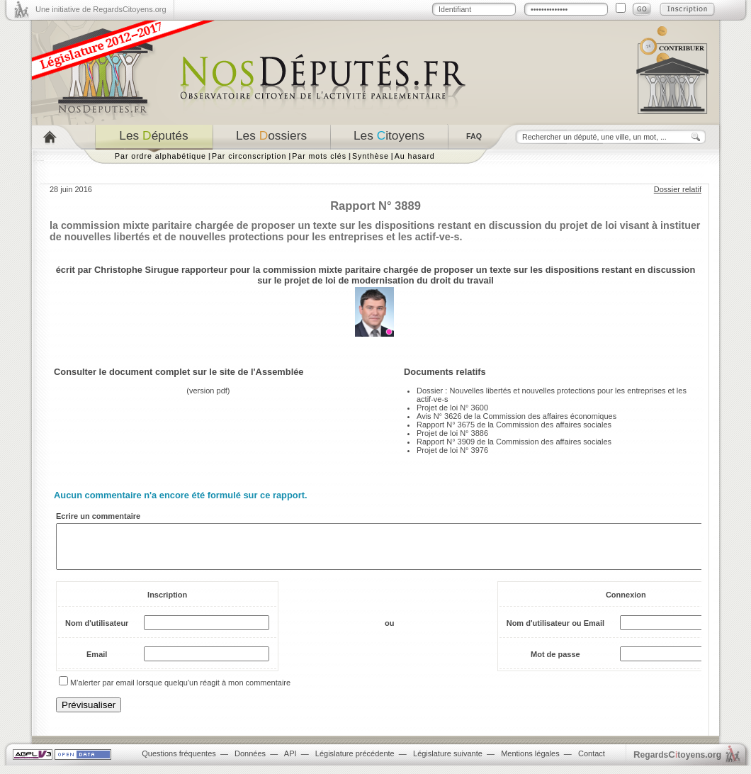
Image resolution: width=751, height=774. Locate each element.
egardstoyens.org (677, 763)
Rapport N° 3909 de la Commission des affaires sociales (514, 441)
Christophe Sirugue (136, 269)
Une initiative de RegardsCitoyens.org (100, 9)
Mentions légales (530, 762)
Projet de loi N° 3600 (452, 407)
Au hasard (415, 156)
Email (96, 662)
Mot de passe (555, 662)
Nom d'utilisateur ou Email (555, 631)
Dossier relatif (677, 189)
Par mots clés (319, 156)
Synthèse (370, 156)
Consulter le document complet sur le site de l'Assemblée (179, 371)
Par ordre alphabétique (160, 156)
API (290, 762)
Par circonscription (249, 156)
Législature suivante (447, 762)
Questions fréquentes (179, 762)
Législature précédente (355, 762)
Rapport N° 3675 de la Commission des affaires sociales (514, 424)
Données (250, 762)
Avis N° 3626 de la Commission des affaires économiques (516, 416)
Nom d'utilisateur (96, 631)
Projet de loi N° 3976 (452, 450)
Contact (591, 762)
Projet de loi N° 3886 (452, 433)
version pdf (208, 390)
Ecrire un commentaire (98, 516)
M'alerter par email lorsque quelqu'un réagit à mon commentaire (180, 691)
